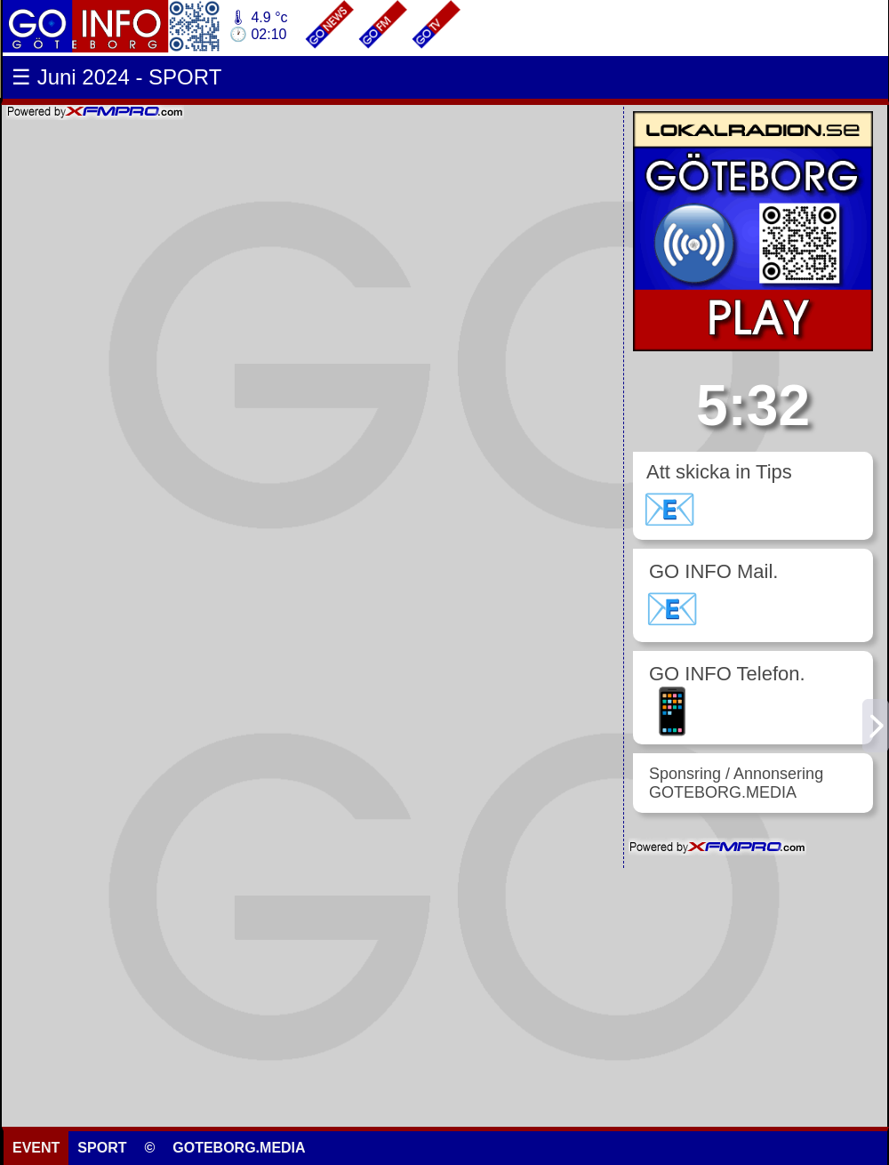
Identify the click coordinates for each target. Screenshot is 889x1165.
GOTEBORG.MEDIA (238, 1147)
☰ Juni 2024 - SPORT (116, 77)
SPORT (101, 1147)
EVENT (36, 1147)
